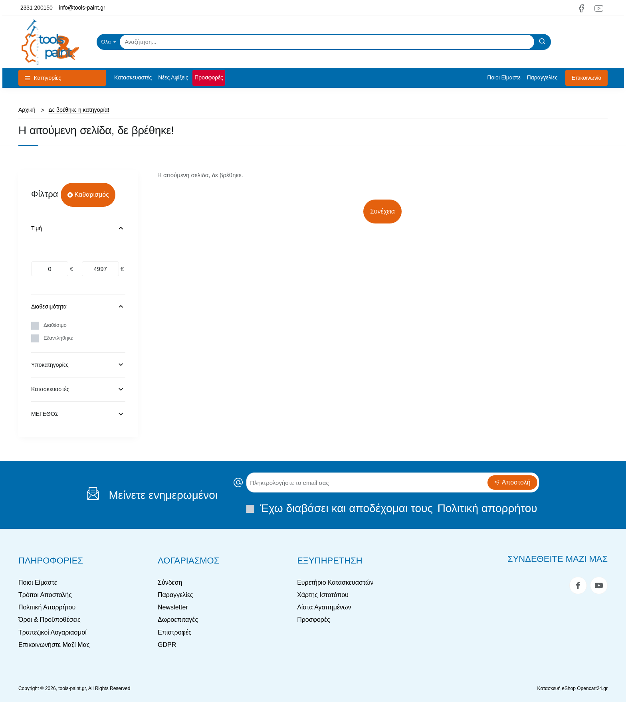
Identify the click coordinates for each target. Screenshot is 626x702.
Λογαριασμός (188, 561)
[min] (49, 268)
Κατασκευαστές (50, 389)
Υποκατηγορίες (50, 365)
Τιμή (36, 228)
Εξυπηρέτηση (330, 561)
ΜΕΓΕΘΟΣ (44, 414)
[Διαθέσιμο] (35, 326)
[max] (100, 268)
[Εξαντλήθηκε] (35, 338)
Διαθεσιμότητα (49, 306)
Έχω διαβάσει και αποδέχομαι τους (392, 508)
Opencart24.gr (592, 688)
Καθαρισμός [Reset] (92, 194)
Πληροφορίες (50, 561)
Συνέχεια (382, 211)
